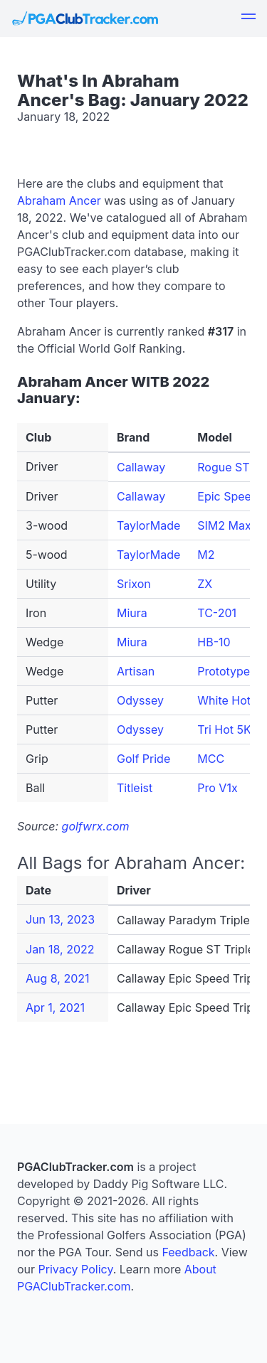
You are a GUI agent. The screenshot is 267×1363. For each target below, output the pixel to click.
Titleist (134, 788)
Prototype (223, 671)
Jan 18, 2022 (60, 949)
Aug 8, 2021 (58, 978)
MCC (210, 759)
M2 (205, 554)
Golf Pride (143, 759)
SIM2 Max (224, 525)
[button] (248, 18)
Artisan (136, 671)
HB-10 (213, 642)
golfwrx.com (96, 826)
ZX (204, 584)
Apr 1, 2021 (55, 1007)
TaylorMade (148, 525)
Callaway (141, 467)
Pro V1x (217, 788)
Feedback (188, 1252)
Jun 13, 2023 (60, 919)
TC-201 (216, 613)
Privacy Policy (75, 1269)
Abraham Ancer (59, 200)
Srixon (134, 584)
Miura (132, 613)
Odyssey (140, 700)
